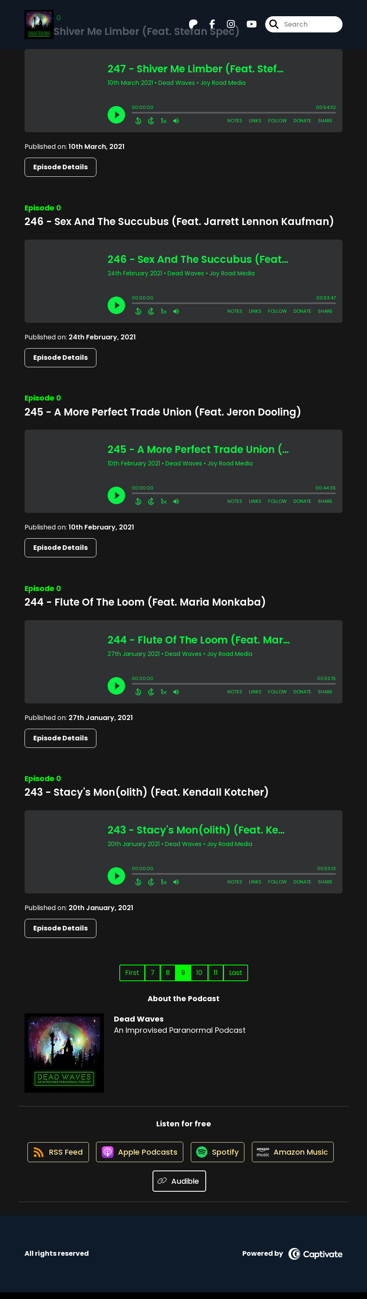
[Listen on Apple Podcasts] (183, 1158)
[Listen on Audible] (226, 1187)
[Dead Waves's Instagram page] (226, 27)
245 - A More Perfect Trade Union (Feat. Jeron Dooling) (163, 412)
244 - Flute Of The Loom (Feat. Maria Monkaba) (145, 602)
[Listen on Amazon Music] (147, 1188)
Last (235, 972)
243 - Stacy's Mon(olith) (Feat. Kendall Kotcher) (147, 792)
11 (216, 972)
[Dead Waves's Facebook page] (207, 27)
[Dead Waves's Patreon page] (193, 27)
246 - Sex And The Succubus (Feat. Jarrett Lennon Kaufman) (179, 221)
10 (199, 972)
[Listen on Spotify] (264, 1157)
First (132, 972)
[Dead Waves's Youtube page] (246, 27)
